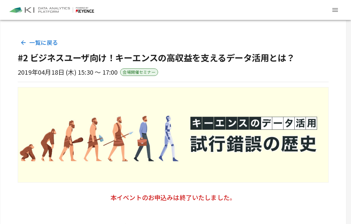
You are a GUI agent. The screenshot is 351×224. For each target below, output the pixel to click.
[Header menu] (335, 10)
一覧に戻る (40, 42)
